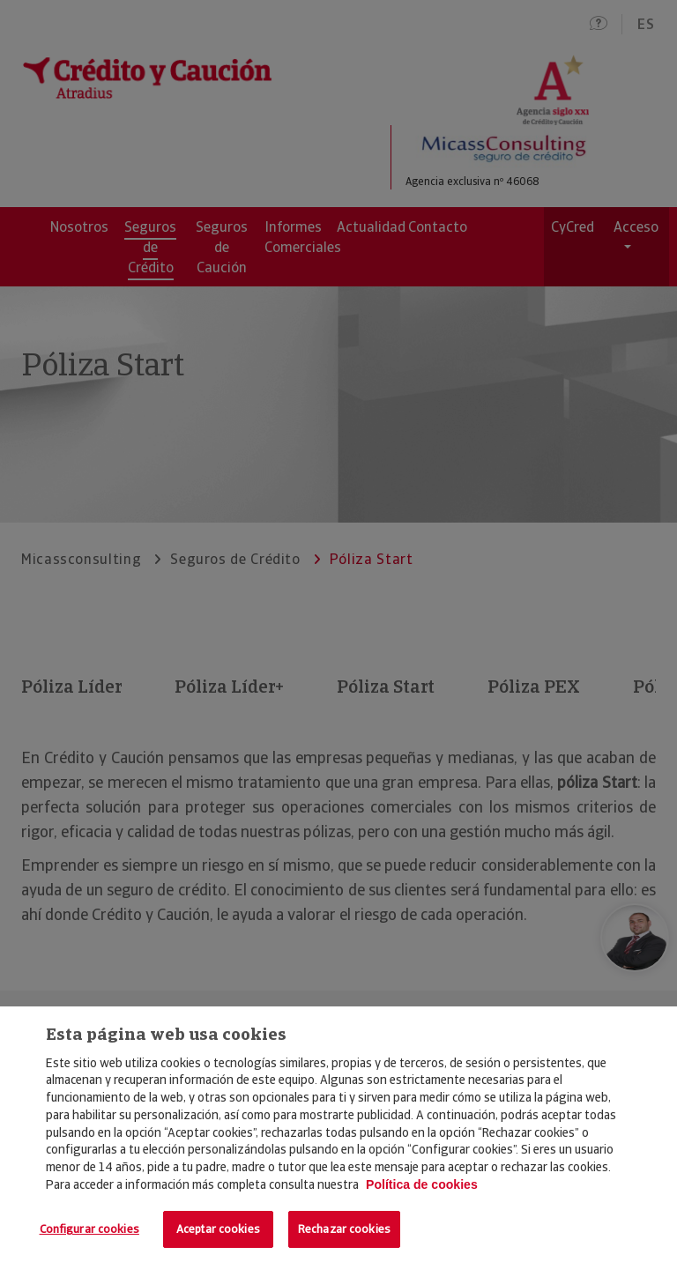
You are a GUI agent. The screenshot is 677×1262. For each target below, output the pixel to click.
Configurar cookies (89, 1228)
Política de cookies (422, 1184)
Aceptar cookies (218, 1228)
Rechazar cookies (344, 1228)
